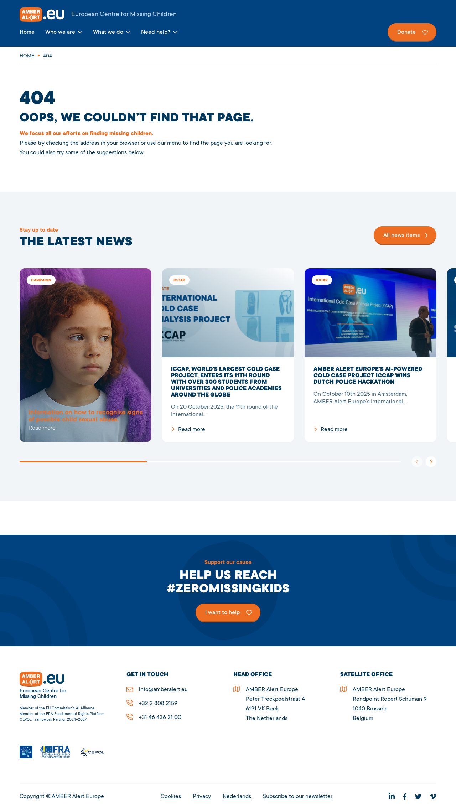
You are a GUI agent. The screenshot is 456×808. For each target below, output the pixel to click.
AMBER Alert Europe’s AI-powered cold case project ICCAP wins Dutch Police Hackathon (370, 355)
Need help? (155, 32)
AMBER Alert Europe (228, 14)
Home (27, 32)
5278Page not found (85, 355)
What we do (108, 32)
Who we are (60, 32)
